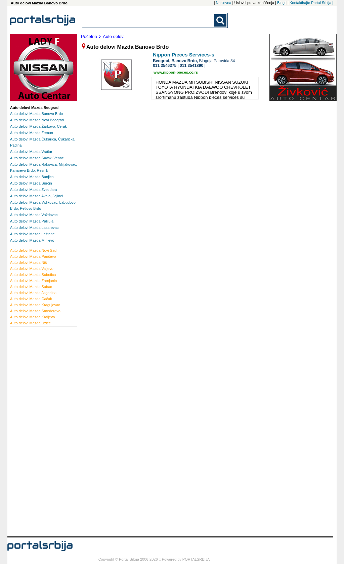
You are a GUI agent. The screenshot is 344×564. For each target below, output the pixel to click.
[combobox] (148, 20)
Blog (281, 3)
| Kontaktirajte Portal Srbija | (310, 3)
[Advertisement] (37, 430)
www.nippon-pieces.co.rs (176, 72)
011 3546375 (164, 65)
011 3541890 (191, 65)
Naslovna (223, 3)
